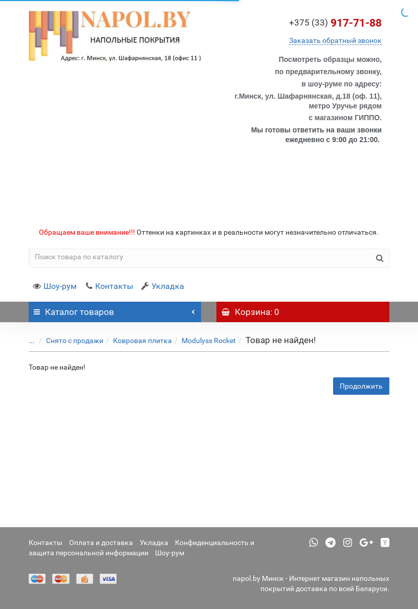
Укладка (162, 286)
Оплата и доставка (101, 542)
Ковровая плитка (134, 340)
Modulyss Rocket (201, 340)
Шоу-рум (55, 286)
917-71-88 (335, 23)
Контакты (109, 286)
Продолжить (361, 386)
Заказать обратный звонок (335, 40)
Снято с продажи (67, 340)
